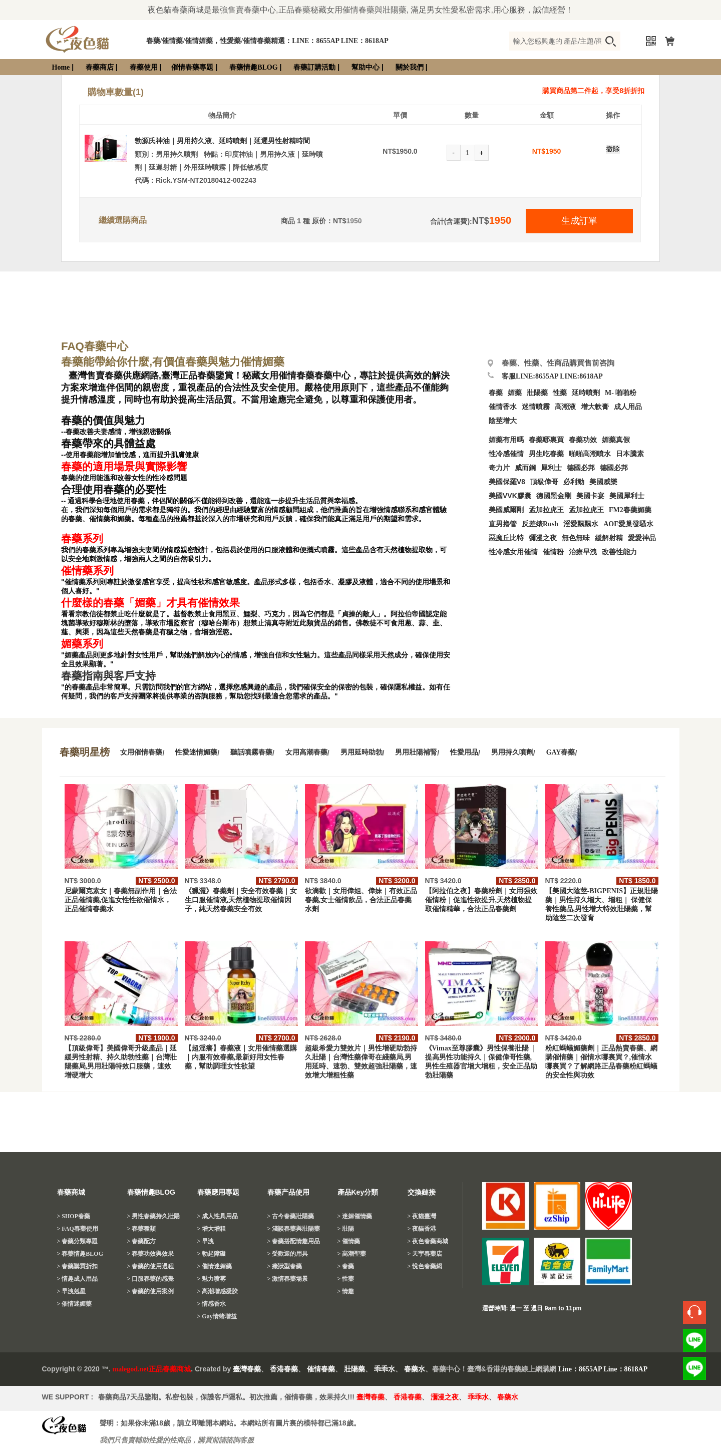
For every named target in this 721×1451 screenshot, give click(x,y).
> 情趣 (345, 1291)
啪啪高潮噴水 (590, 454)
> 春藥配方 (141, 1241)
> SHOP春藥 (74, 1216)
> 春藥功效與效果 (150, 1253)
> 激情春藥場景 (287, 1278)
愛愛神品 (642, 538)
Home (61, 67)
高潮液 (565, 407)
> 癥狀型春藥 (284, 1266)
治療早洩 (583, 552)
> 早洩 (205, 1241)
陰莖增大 (503, 421)
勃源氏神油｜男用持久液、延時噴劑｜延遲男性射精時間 (222, 141)
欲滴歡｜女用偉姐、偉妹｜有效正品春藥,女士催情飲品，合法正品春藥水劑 (361, 900)
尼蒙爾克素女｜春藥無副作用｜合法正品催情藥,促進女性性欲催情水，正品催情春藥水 (121, 900)
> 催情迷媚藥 (74, 1303)
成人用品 (628, 407)
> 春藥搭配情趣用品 (293, 1241)
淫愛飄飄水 (580, 524)
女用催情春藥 (141, 752)
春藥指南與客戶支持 (108, 676)
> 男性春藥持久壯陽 (153, 1216)
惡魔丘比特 (506, 538)
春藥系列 (82, 539)
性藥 (560, 393)
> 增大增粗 (211, 1228)
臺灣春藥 (247, 1369)
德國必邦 (581, 468)
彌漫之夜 (543, 538)
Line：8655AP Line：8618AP (603, 1369)
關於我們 (410, 67)
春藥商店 (100, 67)
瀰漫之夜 (445, 1397)
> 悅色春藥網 (425, 1266)
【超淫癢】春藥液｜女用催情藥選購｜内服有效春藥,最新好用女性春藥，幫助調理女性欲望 (241, 1057)
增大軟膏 (595, 407)
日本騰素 (630, 454)
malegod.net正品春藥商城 (152, 1369)
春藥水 (414, 1369)
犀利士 (551, 468)
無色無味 (576, 538)
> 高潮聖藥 (352, 1253)
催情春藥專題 (192, 67)
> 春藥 (345, 1266)
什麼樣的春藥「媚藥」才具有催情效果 (150, 603)
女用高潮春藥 (306, 752)
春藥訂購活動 (314, 67)
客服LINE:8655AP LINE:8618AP (552, 376)
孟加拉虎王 (586, 510)
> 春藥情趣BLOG (80, 1253)
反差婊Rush (540, 524)
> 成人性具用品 (217, 1216)
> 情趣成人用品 (77, 1278)
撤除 (613, 149)
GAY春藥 (560, 752)
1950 (553, 151)
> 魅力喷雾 (211, 1278)
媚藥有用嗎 (506, 440)
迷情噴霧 (536, 407)
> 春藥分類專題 (77, 1241)
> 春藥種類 (141, 1228)
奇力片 (499, 468)
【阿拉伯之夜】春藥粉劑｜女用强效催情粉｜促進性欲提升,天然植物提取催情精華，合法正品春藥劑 (481, 900)
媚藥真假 (616, 440)
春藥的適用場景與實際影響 (124, 467)
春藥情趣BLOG (253, 67)
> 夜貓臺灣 (422, 1216)
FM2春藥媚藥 (630, 510)
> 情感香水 (211, 1303)
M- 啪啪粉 (620, 393)
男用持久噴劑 (512, 752)
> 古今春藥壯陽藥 (290, 1216)
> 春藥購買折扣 (77, 1266)
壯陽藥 (537, 393)
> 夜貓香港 (422, 1228)
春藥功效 (583, 440)
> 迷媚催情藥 (355, 1216)
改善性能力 (619, 552)
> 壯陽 (345, 1228)
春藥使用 (144, 67)
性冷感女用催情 (513, 552)
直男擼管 (503, 524)
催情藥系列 (87, 571)
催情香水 (503, 407)
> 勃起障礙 (211, 1253)
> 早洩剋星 (71, 1291)
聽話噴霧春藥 (251, 752)
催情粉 (553, 552)
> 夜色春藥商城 (428, 1241)
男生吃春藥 (546, 454)
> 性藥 (345, 1278)
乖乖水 (384, 1369)
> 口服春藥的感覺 (150, 1278)
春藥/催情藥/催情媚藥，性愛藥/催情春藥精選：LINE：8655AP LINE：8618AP (267, 41)
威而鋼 (525, 468)
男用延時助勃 (361, 752)
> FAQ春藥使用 (77, 1228)
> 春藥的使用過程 (150, 1266)
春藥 (496, 393)
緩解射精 (609, 538)
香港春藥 (284, 1369)
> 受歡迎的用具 (287, 1253)
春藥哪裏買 (546, 440)
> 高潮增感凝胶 (217, 1291)
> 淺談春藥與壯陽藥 (293, 1228)
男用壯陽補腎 (416, 752)
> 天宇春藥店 (425, 1253)
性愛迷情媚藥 (196, 752)
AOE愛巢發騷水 (628, 524)
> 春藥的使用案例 (150, 1291)
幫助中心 (365, 67)
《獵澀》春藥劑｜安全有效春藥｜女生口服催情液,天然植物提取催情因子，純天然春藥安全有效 (241, 900)
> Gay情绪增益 (217, 1316)
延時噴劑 (586, 393)
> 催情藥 (348, 1241)
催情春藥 (321, 1369)
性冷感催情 (506, 454)
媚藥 (515, 393)
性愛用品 (464, 752)
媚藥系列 (82, 644)
